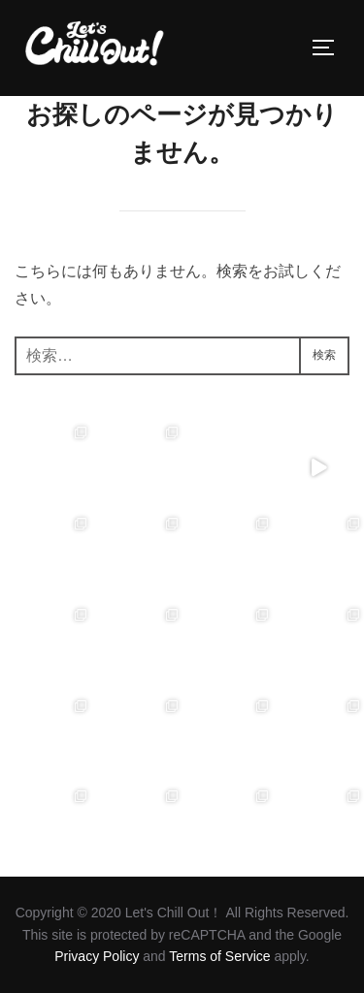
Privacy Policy (96, 956)
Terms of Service (219, 956)
